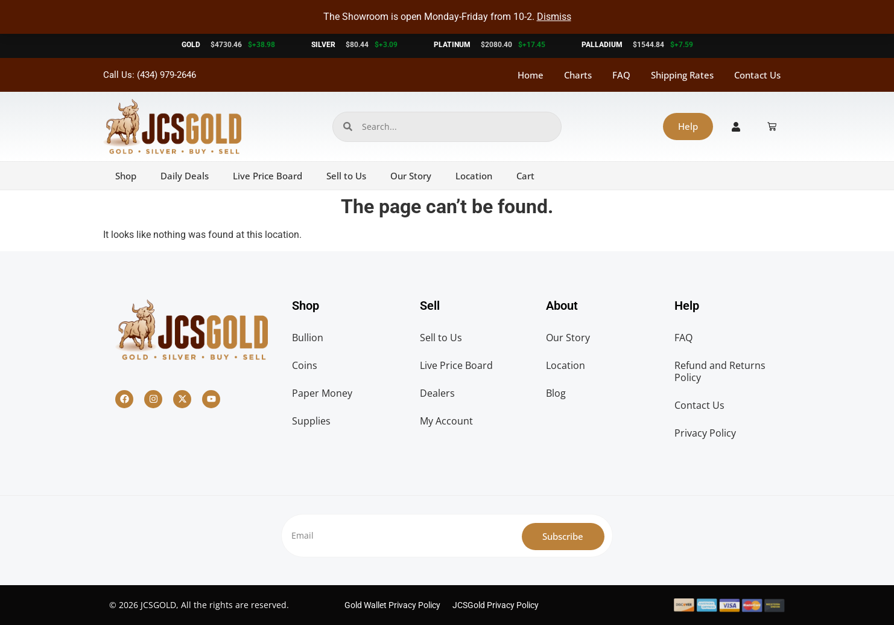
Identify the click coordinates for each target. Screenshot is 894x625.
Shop (125, 176)
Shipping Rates (682, 75)
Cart (525, 176)
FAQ (621, 75)
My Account (446, 421)
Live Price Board (267, 176)
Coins (304, 365)
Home (531, 75)
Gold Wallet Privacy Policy (392, 605)
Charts (578, 75)
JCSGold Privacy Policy (495, 605)
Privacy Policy (705, 433)
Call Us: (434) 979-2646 (149, 74)
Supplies (311, 421)
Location (473, 176)
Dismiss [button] (554, 16)
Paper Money (322, 393)
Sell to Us (346, 176)
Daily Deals (184, 176)
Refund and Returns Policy (720, 371)
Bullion (307, 337)
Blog (556, 393)
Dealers (437, 393)
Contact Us (757, 75)
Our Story (410, 176)
